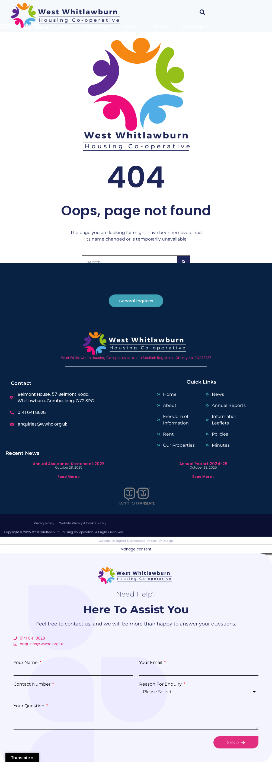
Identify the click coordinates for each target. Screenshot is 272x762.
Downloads (195, 26)
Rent (67, 26)
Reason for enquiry (161, 684)
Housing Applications (35, 26)
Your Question (30, 706)
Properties (99, 26)
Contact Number (33, 684)
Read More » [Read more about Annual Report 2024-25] (203, 476)
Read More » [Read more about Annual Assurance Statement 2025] (68, 476)
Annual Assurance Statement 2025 (69, 463)
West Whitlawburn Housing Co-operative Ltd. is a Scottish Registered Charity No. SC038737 (136, 357)
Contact (161, 26)
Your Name (26, 662)
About (133, 26)
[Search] (183, 262)
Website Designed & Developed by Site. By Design (136, 541)
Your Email (151, 662)
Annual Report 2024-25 (203, 463)
